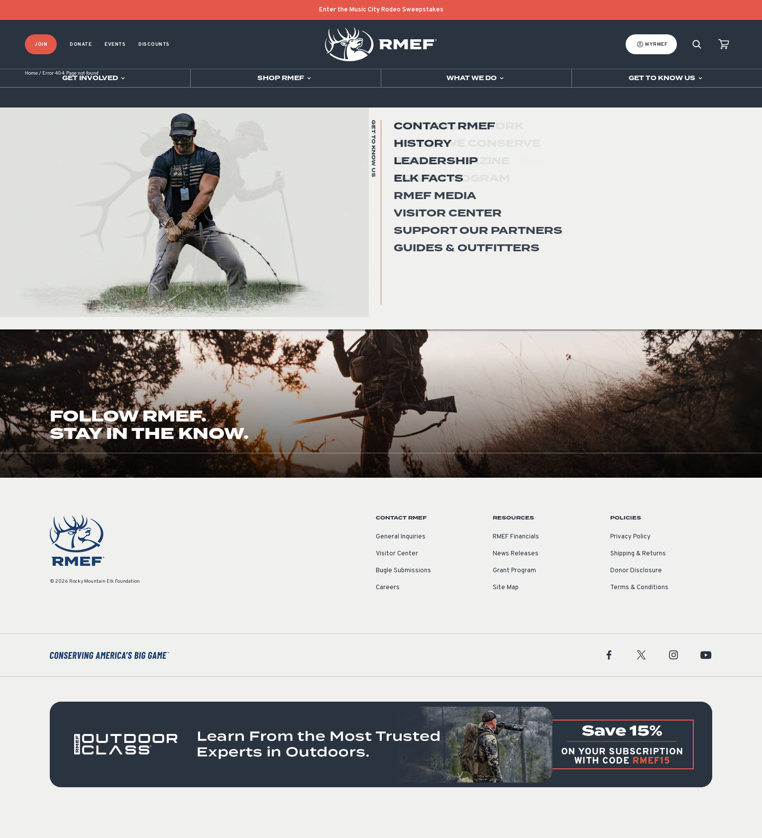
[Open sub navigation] (95, 78)
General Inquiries (401, 563)
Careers (388, 614)
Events (115, 44)
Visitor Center (397, 580)
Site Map (506, 614)
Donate (81, 44)
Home (31, 99)
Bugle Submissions (403, 597)
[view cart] (724, 44)
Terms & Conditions (639, 614)
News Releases (516, 580)
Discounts (154, 44)
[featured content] (381, 770)
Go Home (690, 201)
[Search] (697, 44)
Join (40, 44)
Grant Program (514, 597)
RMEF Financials (516, 563)
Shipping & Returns (638, 580)
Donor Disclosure (636, 597)
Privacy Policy (630, 563)
